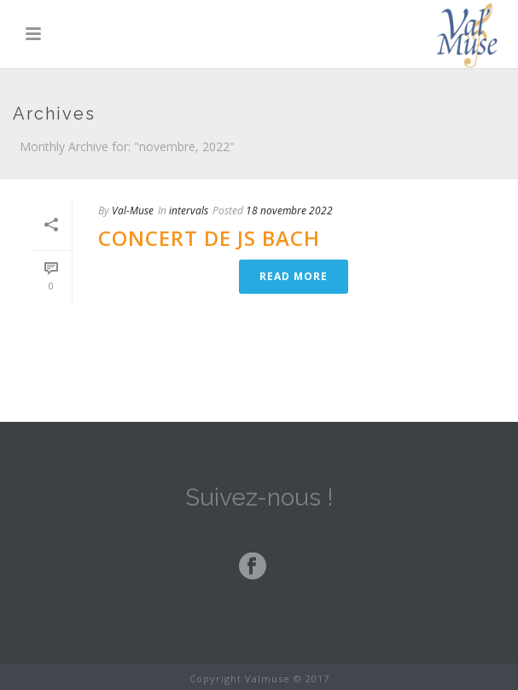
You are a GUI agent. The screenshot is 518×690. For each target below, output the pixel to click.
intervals (188, 210)
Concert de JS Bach (209, 238)
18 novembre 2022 (289, 210)
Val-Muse (133, 210)
